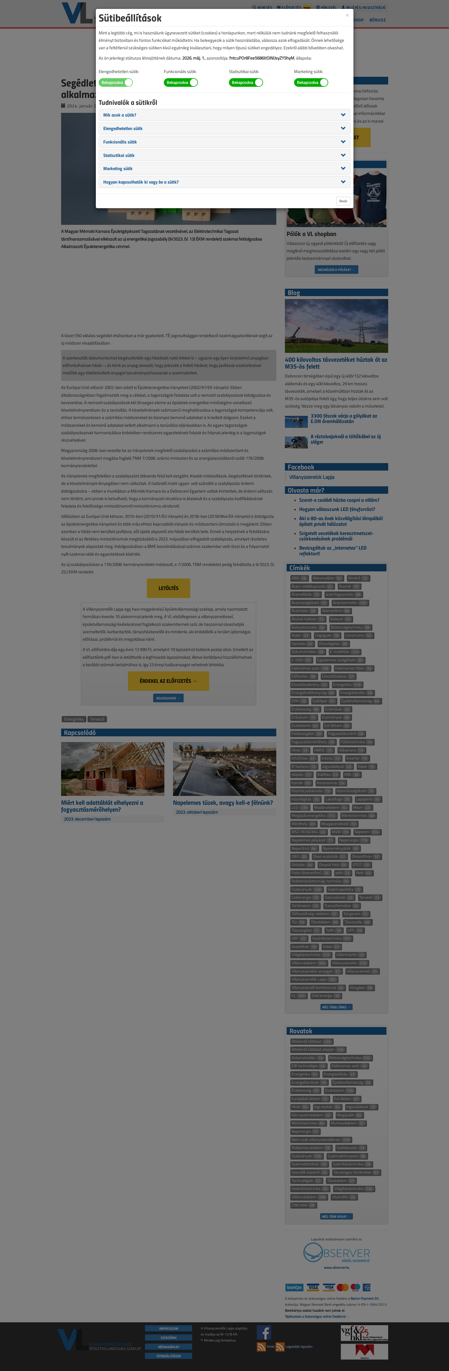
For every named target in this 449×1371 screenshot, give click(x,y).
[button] (119, 114)
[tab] (224, 115)
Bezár (343, 200)
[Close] (347, 15)
